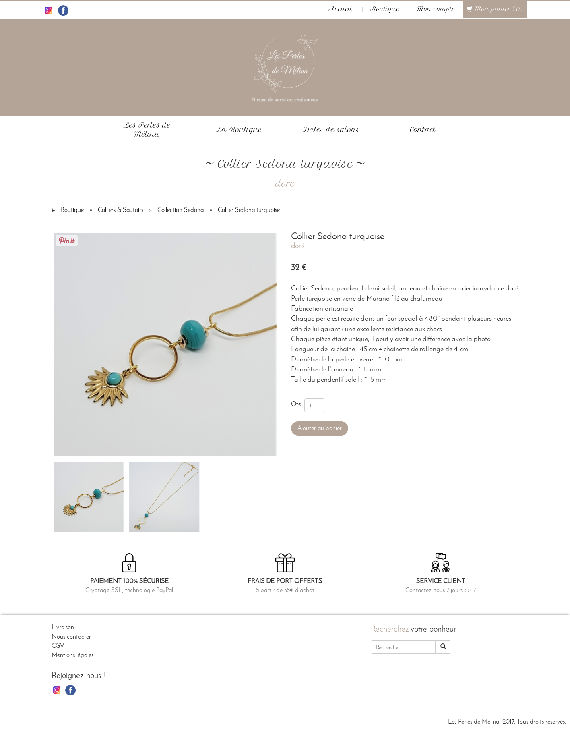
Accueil (340, 9)
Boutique (384, 9)
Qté (297, 404)
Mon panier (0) (494, 9)
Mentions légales (72, 655)
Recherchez (390, 629)
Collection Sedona (180, 210)
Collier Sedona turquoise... (250, 210)
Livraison (63, 627)
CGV (58, 645)
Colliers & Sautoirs (120, 210)
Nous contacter (71, 636)
